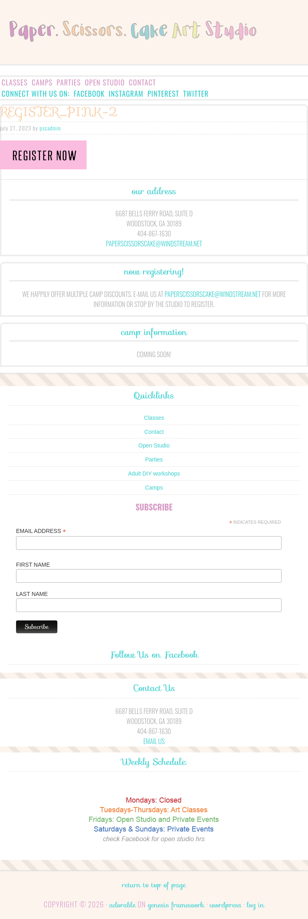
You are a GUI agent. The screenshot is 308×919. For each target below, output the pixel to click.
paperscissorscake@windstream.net (154, 243)
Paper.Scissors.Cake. (154, 42)
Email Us (153, 741)
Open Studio (105, 82)
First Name (33, 564)
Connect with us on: (36, 93)
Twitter (196, 93)
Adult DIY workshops (154, 473)
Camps (42, 82)
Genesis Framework (176, 905)
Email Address (41, 531)
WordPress (225, 905)
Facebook (89, 93)
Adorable (122, 905)
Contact (142, 82)
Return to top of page (154, 885)
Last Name (32, 594)
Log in (255, 905)
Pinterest (163, 93)
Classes (15, 82)
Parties (69, 82)
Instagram (126, 93)
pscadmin (50, 128)
